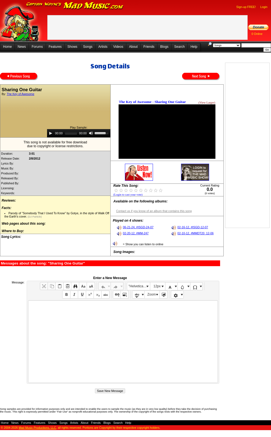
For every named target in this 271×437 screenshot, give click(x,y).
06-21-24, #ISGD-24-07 (138, 227)
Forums (37, 47)
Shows (72, 47)
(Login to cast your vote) (128, 194)
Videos (118, 47)
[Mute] (91, 133)
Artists (102, 47)
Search (179, 47)
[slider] (71, 133)
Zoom (151, 294)
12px (157, 286)
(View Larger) (207, 102)
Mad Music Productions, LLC (37, 427)
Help (193, 47)
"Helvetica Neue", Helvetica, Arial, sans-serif (139, 286)
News (22, 47)
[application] (78, 133)
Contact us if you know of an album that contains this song (154, 211)
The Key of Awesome (20, 94)
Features (55, 47)
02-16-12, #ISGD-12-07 (192, 227)
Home (7, 47)
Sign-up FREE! (246, 7)
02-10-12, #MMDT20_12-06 (195, 233)
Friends (148, 47)
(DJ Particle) (34, 216)
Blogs (164, 47)
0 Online (256, 33)
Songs (87, 47)
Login (263, 7)
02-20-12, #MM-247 (136, 233)
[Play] (50, 133)
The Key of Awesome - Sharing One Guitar (152, 102)
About (133, 47)
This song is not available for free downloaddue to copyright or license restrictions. (55, 144)
